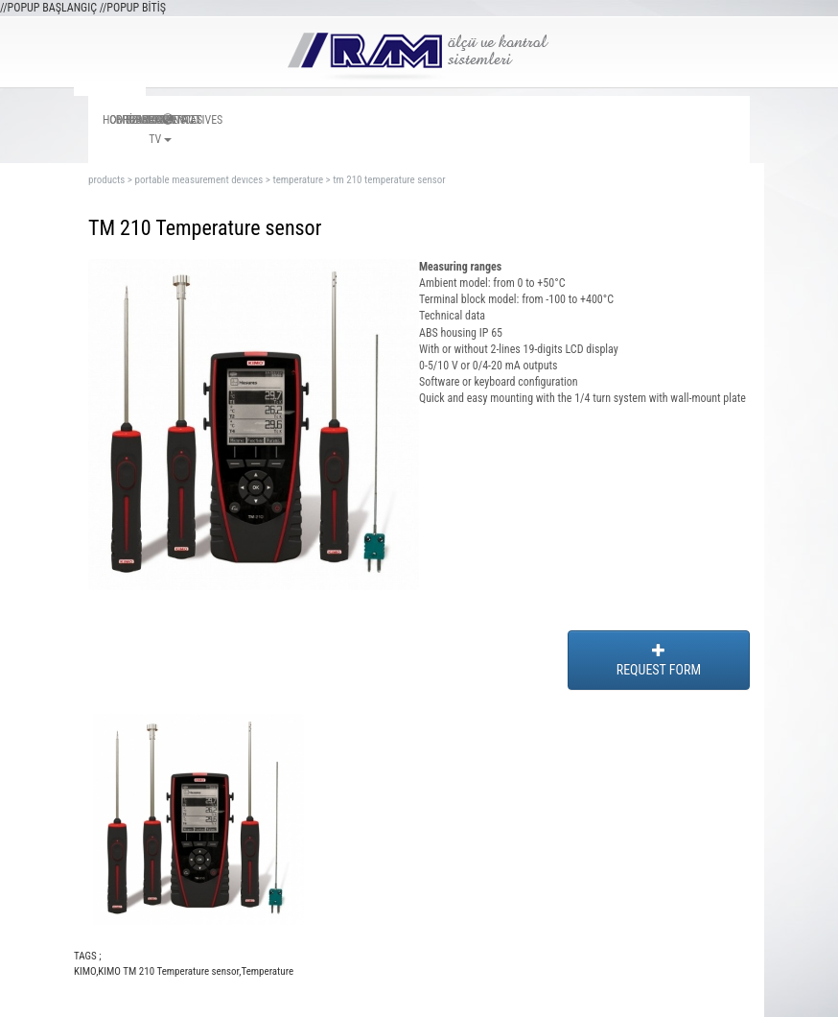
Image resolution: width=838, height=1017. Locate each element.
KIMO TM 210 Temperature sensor (168, 971)
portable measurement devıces (198, 180)
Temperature (267, 971)
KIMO (85, 971)
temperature (297, 180)
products (106, 180)
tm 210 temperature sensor (389, 180)
